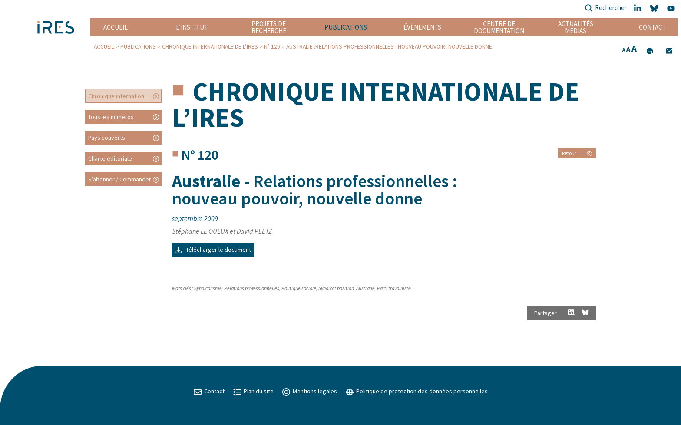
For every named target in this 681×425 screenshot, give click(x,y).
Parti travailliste (394, 288)
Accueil (115, 27)
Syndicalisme (208, 288)
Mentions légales (309, 391)
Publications (345, 27)
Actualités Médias (575, 27)
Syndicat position (336, 288)
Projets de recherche (268, 27)
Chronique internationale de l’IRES (210, 46)
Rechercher (606, 8)
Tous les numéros (111, 117)
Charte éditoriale (110, 158)
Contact (652, 27)
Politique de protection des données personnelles (417, 391)
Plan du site (253, 391)
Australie (365, 288)
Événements (422, 27)
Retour (577, 153)
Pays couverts (106, 138)
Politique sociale (298, 288)
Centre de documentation (499, 27)
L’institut (192, 27)
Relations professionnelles (251, 288)
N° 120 (272, 46)
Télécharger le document (213, 250)
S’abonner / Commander (119, 179)
